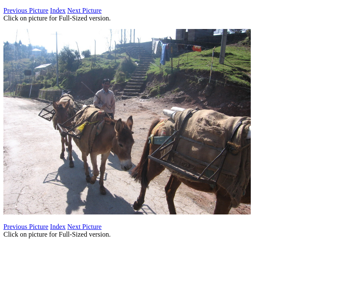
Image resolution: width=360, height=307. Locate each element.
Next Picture (84, 10)
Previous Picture (25, 10)
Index (57, 10)
